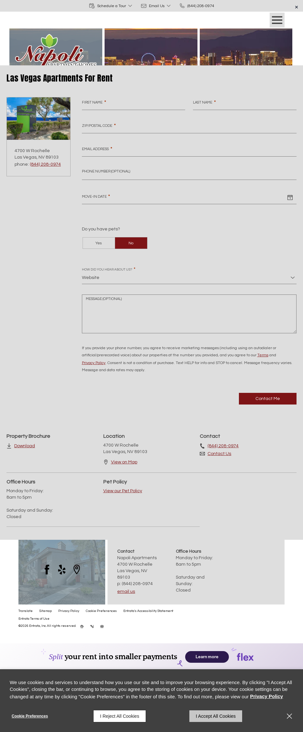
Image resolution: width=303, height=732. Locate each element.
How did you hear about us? (108, 269)
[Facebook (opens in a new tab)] (47, 569)
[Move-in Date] (183, 197)
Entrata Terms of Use (34, 618)
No (131, 243)
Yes (98, 243)
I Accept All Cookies (216, 716)
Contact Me (267, 398)
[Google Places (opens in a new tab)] (77, 569)
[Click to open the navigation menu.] (277, 20)
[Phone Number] (189, 173)
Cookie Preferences (30, 716)
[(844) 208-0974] (196, 6)
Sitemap (45, 611)
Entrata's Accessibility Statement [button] (148, 611)
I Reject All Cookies (119, 716)
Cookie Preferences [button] (101, 611)
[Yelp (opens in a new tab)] (62, 569)
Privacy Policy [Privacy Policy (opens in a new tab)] (94, 363)
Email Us (126, 591)
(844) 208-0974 (45, 164)
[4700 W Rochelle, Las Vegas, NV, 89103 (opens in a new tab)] (137, 571)
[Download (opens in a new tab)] (20, 446)
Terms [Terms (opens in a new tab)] (262, 355)
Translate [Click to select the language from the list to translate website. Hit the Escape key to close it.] (25, 611)
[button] (111, 6)
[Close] (289, 716)
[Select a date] (290, 197)
